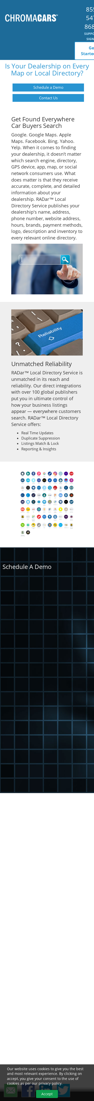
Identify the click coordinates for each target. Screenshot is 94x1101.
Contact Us (48, 97)
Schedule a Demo (48, 87)
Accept (47, 1093)
